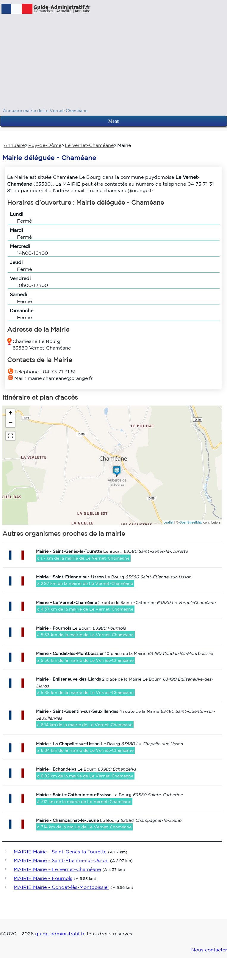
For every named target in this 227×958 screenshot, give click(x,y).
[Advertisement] (113, 62)
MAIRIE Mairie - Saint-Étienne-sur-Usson (61, 860)
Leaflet (168, 522)
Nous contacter (209, 949)
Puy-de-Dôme (44, 145)
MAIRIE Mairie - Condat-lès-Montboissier (61, 887)
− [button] (10, 422)
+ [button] (10, 413)
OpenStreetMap (191, 522)
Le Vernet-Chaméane (89, 145)
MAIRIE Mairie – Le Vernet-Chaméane (57, 869)
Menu (113, 121)
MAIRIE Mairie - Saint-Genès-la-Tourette (60, 851)
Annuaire (14, 145)
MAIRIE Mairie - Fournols (43, 878)
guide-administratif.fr (59, 933)
